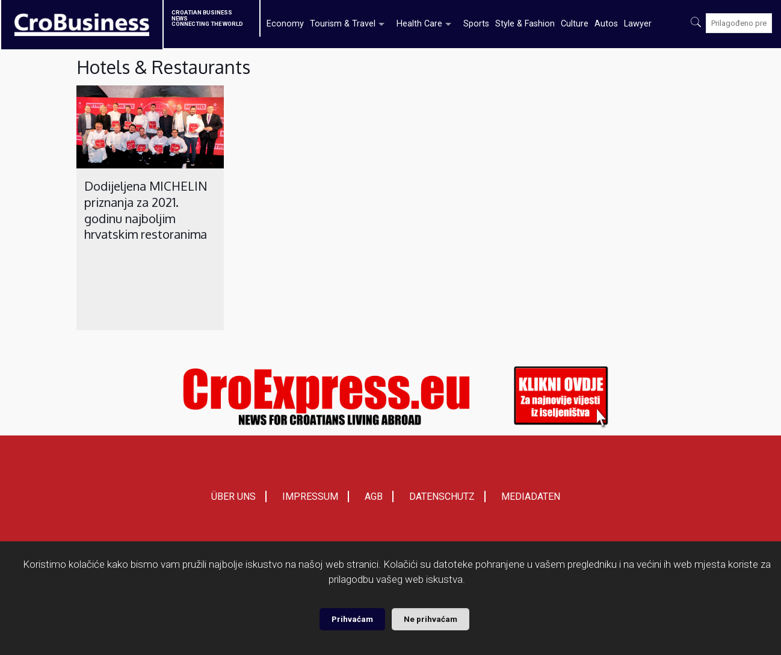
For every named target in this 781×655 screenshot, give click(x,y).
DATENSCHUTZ (442, 496)
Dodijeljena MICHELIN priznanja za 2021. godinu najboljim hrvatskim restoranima (145, 210)
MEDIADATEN (530, 496)
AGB (374, 496)
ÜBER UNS (233, 496)
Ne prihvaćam (430, 619)
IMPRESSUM (310, 496)
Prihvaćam (352, 619)
